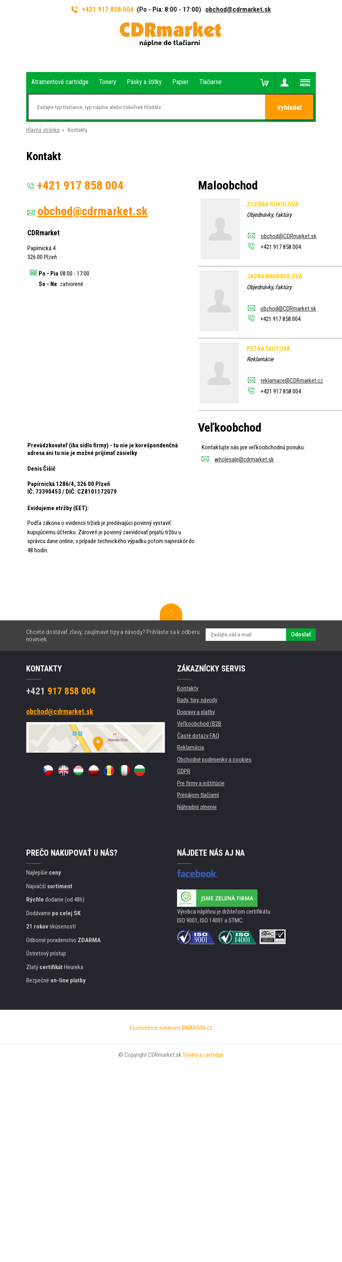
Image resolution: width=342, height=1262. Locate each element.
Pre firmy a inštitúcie (201, 783)
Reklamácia (190, 747)
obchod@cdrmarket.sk (238, 9)
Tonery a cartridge (203, 1054)
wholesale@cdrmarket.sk (244, 459)
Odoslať (301, 634)
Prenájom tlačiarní (198, 795)
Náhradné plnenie (197, 807)
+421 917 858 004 (102, 9)
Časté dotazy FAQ (198, 735)
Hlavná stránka (43, 130)
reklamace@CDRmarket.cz (292, 380)
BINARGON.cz (197, 1028)
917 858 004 (61, 691)
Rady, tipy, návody (197, 700)
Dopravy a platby (196, 712)
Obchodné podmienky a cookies (214, 759)
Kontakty (187, 688)
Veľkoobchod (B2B (199, 723)
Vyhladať (289, 107)
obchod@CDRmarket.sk (289, 236)
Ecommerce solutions (155, 1028)
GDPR (183, 771)
